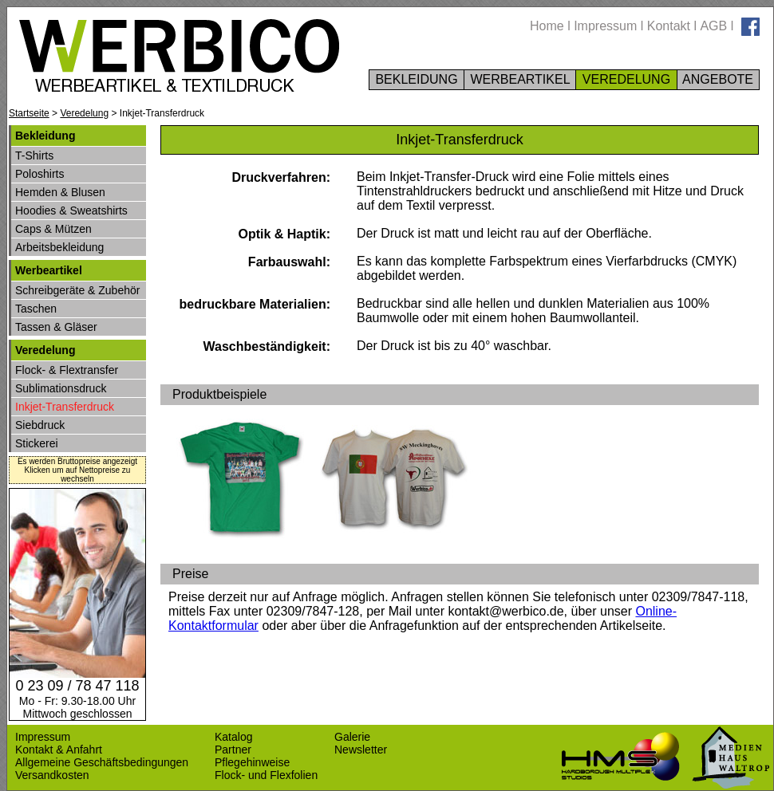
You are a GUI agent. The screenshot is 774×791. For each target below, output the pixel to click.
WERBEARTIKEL (520, 79)
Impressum (605, 26)
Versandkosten (52, 775)
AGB (713, 26)
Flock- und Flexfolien (266, 775)
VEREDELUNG (626, 79)
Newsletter (360, 749)
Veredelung (84, 113)
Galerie (352, 736)
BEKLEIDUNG (416, 79)
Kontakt (668, 26)
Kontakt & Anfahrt (58, 749)
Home (547, 26)
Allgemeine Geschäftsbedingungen (101, 762)
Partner (233, 749)
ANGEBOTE (718, 79)
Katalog (233, 736)
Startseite (29, 113)
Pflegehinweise (252, 762)
